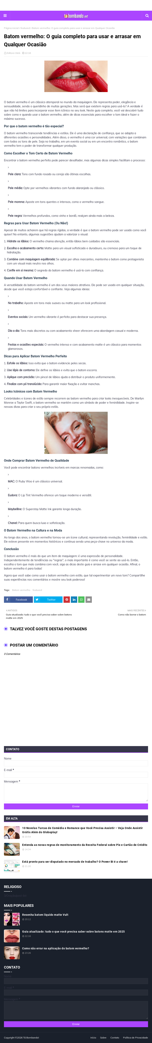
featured (25, 28)
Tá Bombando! (31, 1037)
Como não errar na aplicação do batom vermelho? (55, 948)
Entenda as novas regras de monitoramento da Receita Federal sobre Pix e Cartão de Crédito (84, 844)
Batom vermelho (21, 590)
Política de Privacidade (135, 1037)
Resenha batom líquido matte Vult (45, 914)
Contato (114, 1037)
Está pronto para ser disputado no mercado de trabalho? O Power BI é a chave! (75, 861)
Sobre (103, 1037)
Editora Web (13, 52)
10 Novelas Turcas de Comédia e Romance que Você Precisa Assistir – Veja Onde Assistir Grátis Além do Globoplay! (82, 830)
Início (93, 1037)
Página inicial (11, 28)
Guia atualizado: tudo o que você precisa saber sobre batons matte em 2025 (73, 931)
